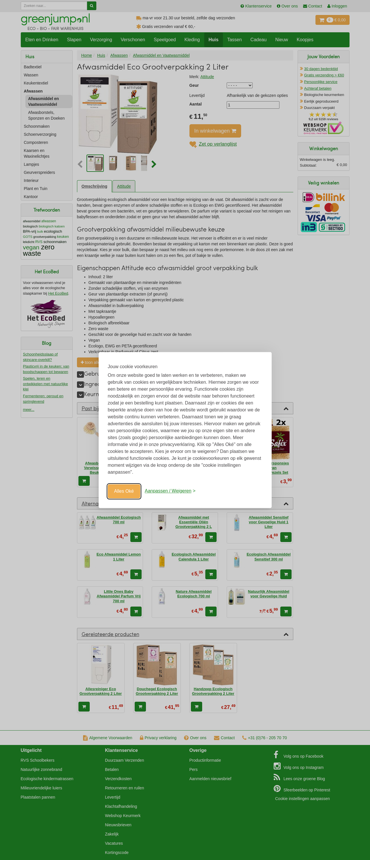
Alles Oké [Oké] (124, 491)
